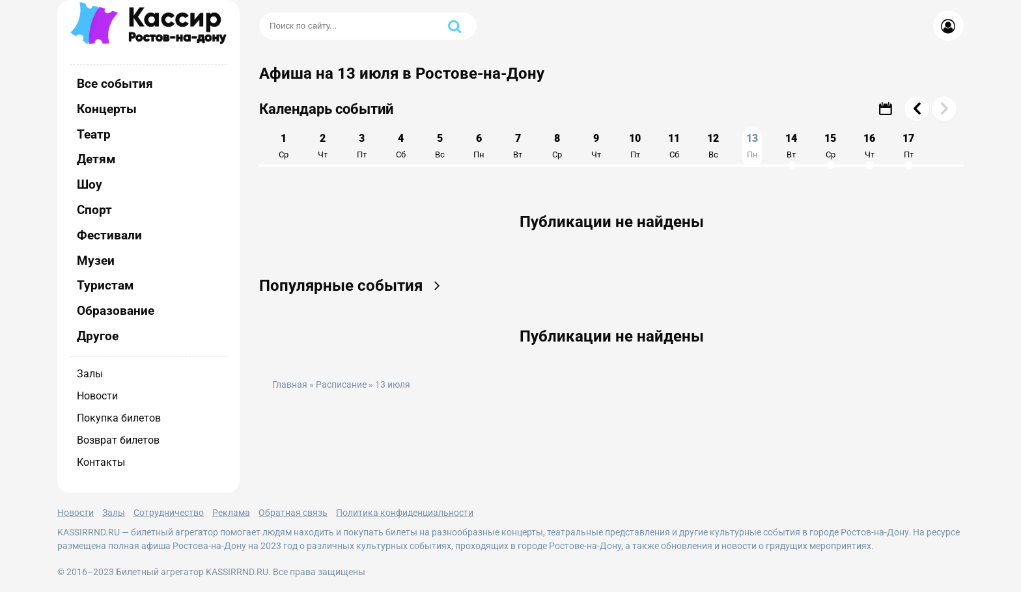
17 (908, 145)
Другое (98, 336)
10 (635, 145)
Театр (94, 134)
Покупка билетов (119, 418)
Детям (96, 159)
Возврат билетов (118, 440)
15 (830, 145)
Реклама (231, 512)
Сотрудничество (168, 512)
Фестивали (109, 235)
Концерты (107, 108)
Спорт (94, 209)
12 (713, 145)
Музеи (96, 260)
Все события (115, 83)
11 (674, 145)
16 (869, 145)
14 (791, 145)
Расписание (341, 384)
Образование (115, 310)
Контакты (101, 462)
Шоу (89, 184)
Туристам (105, 285)
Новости (97, 396)
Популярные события (354, 285)
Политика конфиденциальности (404, 512)
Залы (90, 374)
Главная (289, 384)
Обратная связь (293, 512)
